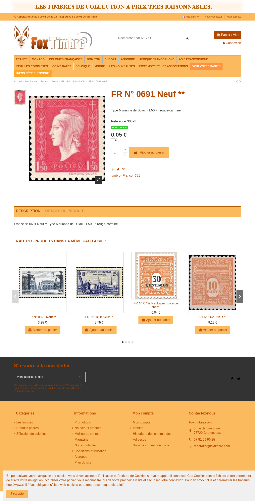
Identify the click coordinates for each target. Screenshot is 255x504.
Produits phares (27, 429)
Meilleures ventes (87, 435)
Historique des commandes (152, 435)
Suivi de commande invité (151, 446)
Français (191, 16)
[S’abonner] (80, 377)
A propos (81, 458)
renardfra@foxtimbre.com (212, 447)
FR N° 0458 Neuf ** (99, 317)
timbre (116, 175)
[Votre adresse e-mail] (45, 377)
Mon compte (234, 16)
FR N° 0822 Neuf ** (42, 317)
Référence (118, 121)
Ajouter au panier (149, 152)
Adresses (139, 441)
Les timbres (24, 423)
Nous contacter (214, 16)
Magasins (81, 441)
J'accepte (17, 493)
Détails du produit (64, 211)
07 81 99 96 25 (204, 441)
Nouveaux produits (88, 429)
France (128, 175)
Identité (138, 429)
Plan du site (83, 464)
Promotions (83, 423)
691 (137, 175)
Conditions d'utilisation (90, 452)
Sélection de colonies (31, 435)
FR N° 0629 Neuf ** (213, 317)
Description (28, 211)
